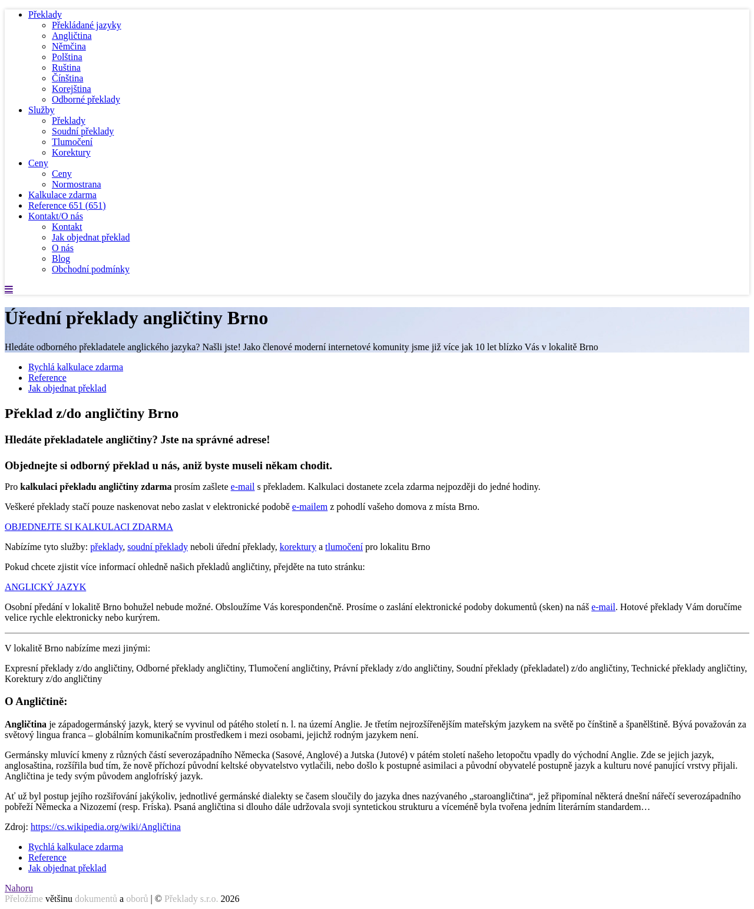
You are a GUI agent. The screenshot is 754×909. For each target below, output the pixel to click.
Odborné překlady (86, 99)
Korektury (71, 152)
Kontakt (67, 227)
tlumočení (344, 547)
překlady (106, 547)
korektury (298, 547)
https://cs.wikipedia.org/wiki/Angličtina (106, 827)
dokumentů (96, 899)
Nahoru (19, 888)
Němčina (69, 46)
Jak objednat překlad (91, 237)
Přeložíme (24, 899)
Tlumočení (72, 142)
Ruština (66, 67)
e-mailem (310, 507)
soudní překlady (157, 547)
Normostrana (76, 184)
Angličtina (72, 36)
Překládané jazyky (86, 25)
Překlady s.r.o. (191, 899)
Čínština (67, 78)
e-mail (243, 487)
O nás (63, 248)
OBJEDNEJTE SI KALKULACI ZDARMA (89, 527)
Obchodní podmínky (91, 269)
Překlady (45, 14)
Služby (41, 110)
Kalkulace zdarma (62, 195)
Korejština (71, 89)
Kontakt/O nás (55, 216)
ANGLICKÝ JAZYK (45, 587)
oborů (137, 899)
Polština (67, 57)
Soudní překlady (83, 131)
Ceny (38, 163)
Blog (61, 258)
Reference (67, 205)
